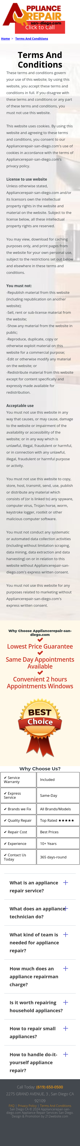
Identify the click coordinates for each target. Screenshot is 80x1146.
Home (5, 39)
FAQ (12, 1106)
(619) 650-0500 (49, 1087)
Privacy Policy (27, 1106)
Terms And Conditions (31, 39)
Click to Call (40, 27)
